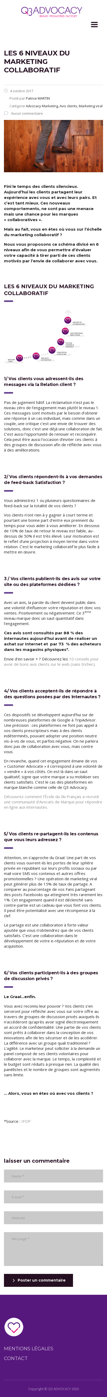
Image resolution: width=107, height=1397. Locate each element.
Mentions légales (28, 1349)
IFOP (26, 1121)
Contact (16, 1358)
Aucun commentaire (23, 113)
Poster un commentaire (39, 1280)
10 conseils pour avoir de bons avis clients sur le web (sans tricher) (51, 661)
